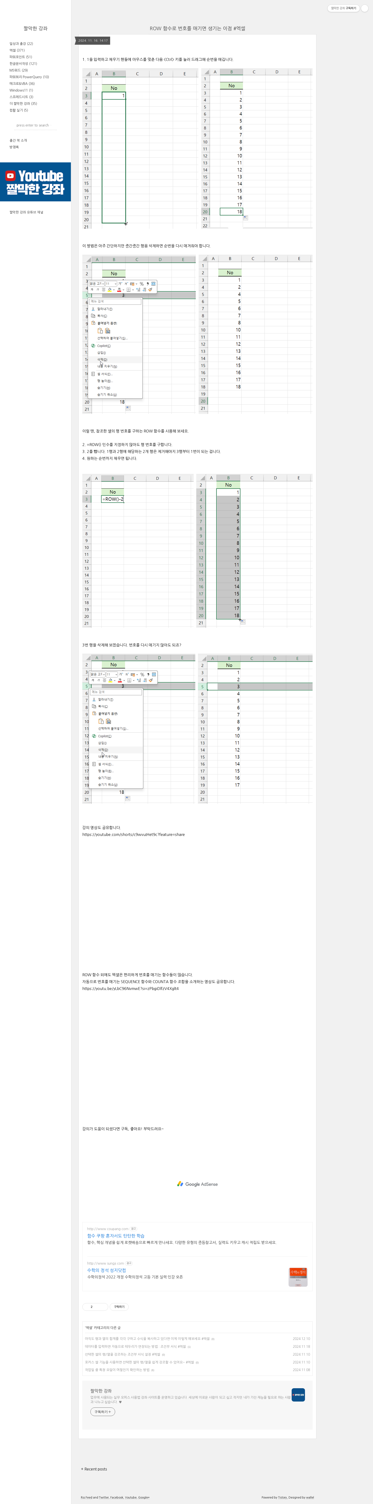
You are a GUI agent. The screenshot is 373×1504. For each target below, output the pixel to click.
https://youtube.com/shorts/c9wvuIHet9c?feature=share (133, 834)
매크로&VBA (22, 83)
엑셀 (17, 50)
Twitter (104, 1497)
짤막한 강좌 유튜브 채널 (26, 212)
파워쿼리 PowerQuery (29, 77)
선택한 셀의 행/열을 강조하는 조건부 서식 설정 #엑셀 (122, 1354)
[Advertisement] (197, 1184)
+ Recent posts (94, 1469)
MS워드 (19, 70)
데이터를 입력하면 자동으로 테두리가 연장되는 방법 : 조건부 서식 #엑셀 (135, 1346)
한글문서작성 (23, 63)
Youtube (131, 1497)
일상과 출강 (21, 43)
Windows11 (21, 90)
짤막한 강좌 (36, 28)
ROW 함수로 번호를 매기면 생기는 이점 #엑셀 (197, 28)
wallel (310, 1497)
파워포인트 (21, 57)
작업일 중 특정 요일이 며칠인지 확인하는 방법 (117, 1370)
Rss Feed (86, 1497)
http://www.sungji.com (105, 1263)
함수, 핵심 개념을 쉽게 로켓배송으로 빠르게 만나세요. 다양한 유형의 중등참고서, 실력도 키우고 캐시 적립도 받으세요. (182, 1242)
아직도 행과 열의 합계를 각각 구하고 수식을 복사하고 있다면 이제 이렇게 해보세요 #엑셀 (147, 1338)
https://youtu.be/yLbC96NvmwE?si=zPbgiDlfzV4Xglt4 (130, 988)
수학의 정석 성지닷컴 (106, 1270)
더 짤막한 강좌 (23, 103)
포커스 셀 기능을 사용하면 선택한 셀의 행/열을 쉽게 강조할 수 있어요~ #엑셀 (139, 1362)
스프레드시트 (21, 97)
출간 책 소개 (18, 140)
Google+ (144, 1497)
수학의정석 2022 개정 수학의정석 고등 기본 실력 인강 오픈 (135, 1277)
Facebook (116, 1497)
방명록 (14, 147)
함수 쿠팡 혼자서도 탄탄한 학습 (116, 1236)
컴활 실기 (19, 110)
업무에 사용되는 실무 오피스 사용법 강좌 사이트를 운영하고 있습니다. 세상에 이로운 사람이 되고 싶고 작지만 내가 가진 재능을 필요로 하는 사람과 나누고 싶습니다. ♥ (190, 1400)
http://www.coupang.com (107, 1229)
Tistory (282, 1497)
